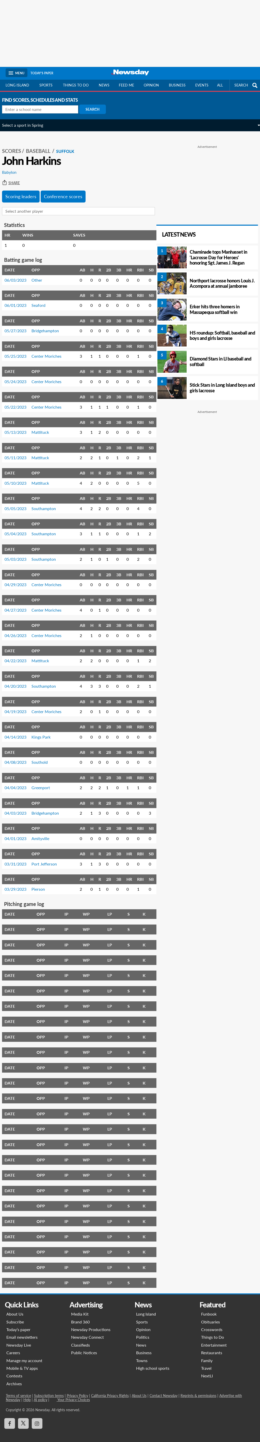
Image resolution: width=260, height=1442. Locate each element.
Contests (14, 1370)
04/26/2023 (19, 629)
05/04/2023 (19, 528)
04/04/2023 (19, 782)
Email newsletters (21, 1331)
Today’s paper (18, 1323)
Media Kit (80, 1308)
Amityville (44, 832)
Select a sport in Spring (26, 125)
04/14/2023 (19, 731)
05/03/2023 (19, 553)
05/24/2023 (19, 375)
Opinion (151, 85)
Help (26, 1394)
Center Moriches (50, 350)
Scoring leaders (24, 191)
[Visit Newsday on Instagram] (36, 1417)
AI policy (40, 1394)
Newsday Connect (87, 1331)
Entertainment (214, 1339)
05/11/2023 (19, 452)
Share (14, 177)
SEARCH (246, 85)
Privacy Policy (77, 1390)
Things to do (76, 85)
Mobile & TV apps (22, 1362)
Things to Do (212, 1331)
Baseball (42, 145)
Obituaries (210, 1316)
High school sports (152, 1362)
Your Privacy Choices (73, 1394)
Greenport (44, 782)
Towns (142, 1354)
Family (207, 1354)
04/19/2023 (19, 705)
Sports (46, 85)
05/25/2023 (19, 350)
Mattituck (44, 426)
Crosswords (211, 1323)
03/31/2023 (19, 858)
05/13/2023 (19, 426)
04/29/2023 (19, 578)
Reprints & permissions (198, 1390)
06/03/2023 (19, 274)
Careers (13, 1347)
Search (96, 109)
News (104, 85)
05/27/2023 (19, 325)
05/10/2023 (19, 477)
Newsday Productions (90, 1323)
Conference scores (66, 191)
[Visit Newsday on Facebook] (9, 1417)
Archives (14, 1378)
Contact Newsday (163, 1390)
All (220, 85)
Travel (206, 1362)
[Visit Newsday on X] (23, 1417)
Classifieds (80, 1339)
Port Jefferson (47, 858)
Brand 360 (80, 1316)
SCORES (15, 145)
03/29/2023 (19, 883)
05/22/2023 (19, 401)
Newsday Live (18, 1339)
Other (40, 274)
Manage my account (24, 1354)
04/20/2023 (19, 680)
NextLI (207, 1370)
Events (201, 85)
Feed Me (126, 85)
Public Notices (84, 1347)
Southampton (47, 502)
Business (177, 85)
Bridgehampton (48, 325)
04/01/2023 (19, 832)
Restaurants (211, 1347)
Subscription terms (48, 1390)
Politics (142, 1331)
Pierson (41, 883)
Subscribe (15, 1316)
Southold (43, 756)
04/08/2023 (19, 756)
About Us (14, 1308)
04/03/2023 (19, 807)
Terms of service (18, 1390)
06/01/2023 (19, 299)
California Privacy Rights (109, 1390)
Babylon (13, 166)
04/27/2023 (19, 604)
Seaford (42, 299)
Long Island (17, 85)
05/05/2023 (19, 502)
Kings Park (44, 731)
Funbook (209, 1308)
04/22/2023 (19, 655)
